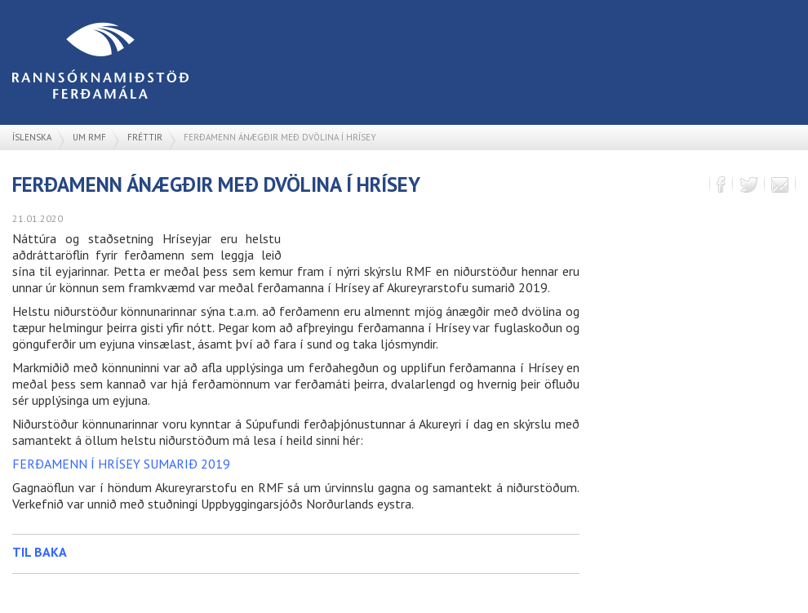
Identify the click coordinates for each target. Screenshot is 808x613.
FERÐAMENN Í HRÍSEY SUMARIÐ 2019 (121, 463)
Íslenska (31, 137)
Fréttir (144, 137)
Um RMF (89, 137)
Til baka (39, 552)
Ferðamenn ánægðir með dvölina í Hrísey (280, 137)
